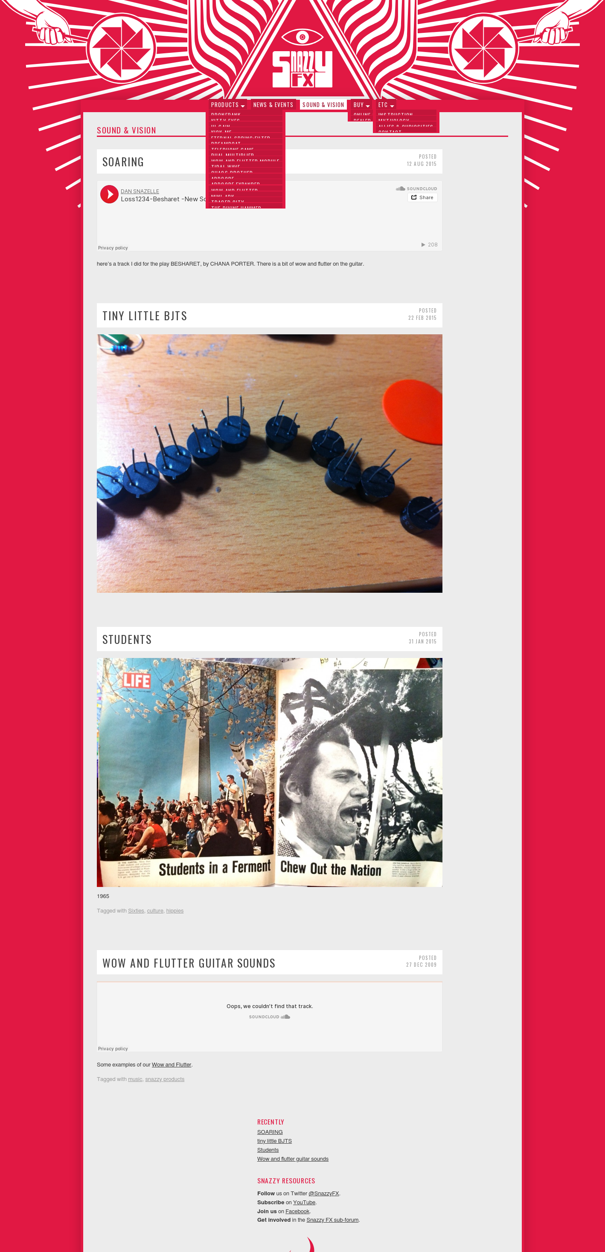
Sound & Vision (323, 108)
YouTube (445, 237)
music (135, 1002)
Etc (381, 108)
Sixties (136, 834)
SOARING (123, 165)
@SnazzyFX (465, 228)
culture (155, 834)
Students (127, 600)
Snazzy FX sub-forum (474, 255)
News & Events (275, 108)
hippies (175, 834)
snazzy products (164, 1002)
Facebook (439, 246)
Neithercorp (313, 1233)
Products (227, 108)
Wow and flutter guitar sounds (189, 885)
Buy (357, 108)
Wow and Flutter (171, 988)
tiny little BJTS (144, 319)
